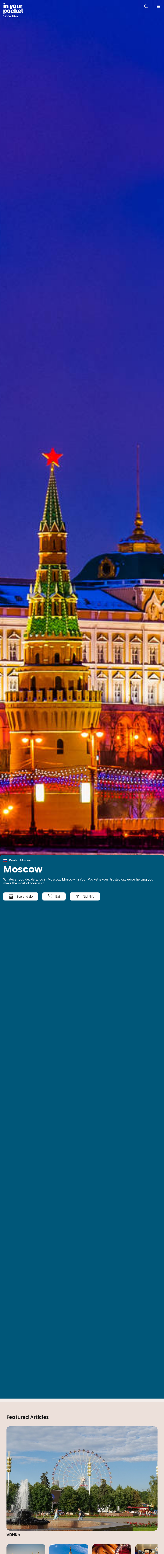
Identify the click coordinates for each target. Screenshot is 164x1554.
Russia (13, 860)
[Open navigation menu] (158, 6)
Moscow (25, 860)
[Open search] (146, 6)
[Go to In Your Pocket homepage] (13, 10)
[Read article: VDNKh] (82, 1481)
